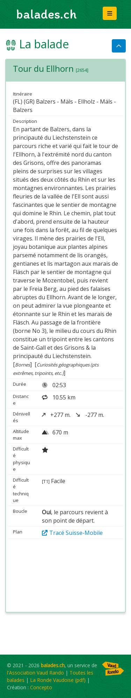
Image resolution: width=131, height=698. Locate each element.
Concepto (41, 687)
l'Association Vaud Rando (35, 672)
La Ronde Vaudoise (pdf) (58, 680)
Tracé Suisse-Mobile (72, 533)
